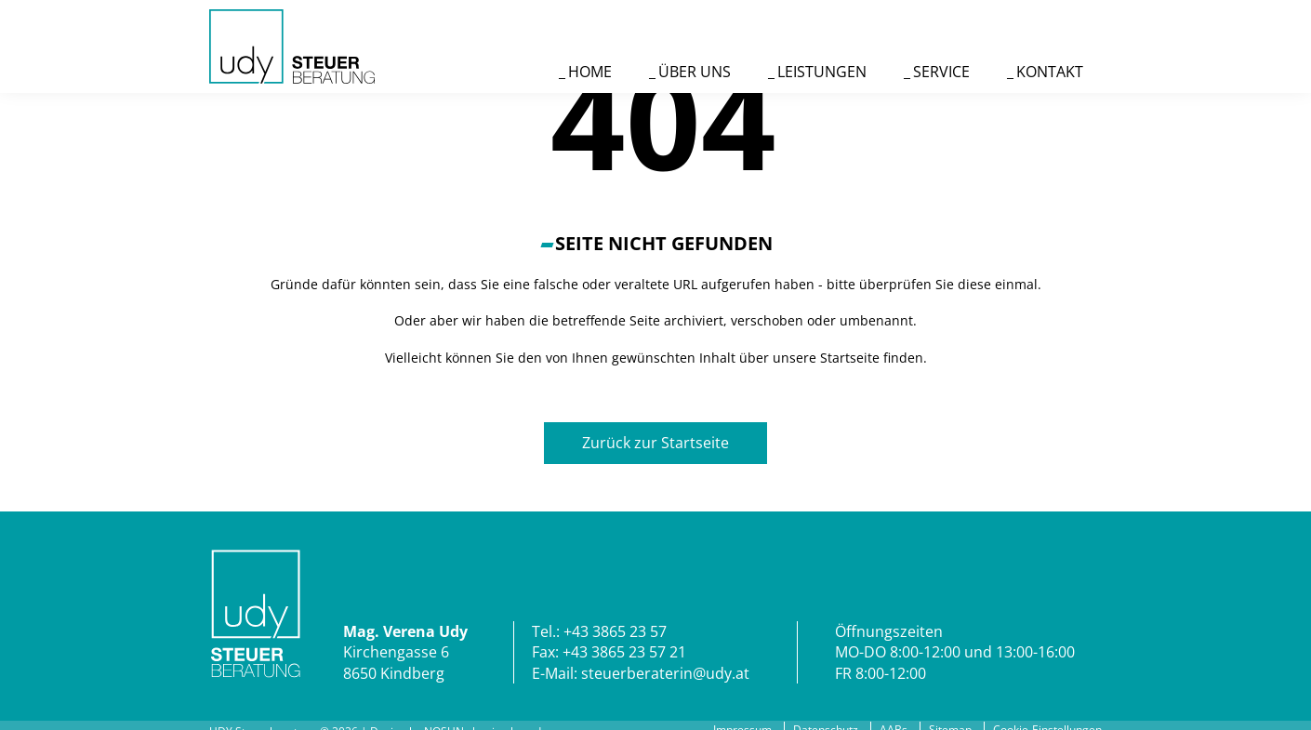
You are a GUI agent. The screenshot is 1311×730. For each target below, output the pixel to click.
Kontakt (1049, 71)
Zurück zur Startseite (655, 442)
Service (941, 71)
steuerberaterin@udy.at (665, 673)
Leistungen (822, 71)
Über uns (694, 71)
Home (590, 71)
